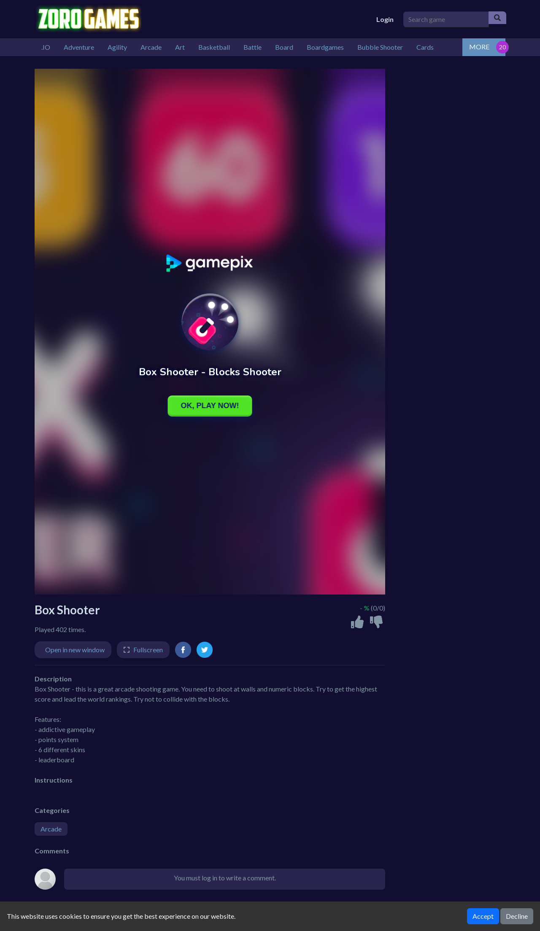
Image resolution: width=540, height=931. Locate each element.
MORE (479, 47)
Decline (517, 916)
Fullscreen (148, 650)
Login (385, 19)
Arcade (51, 829)
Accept (483, 916)
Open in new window (75, 650)
